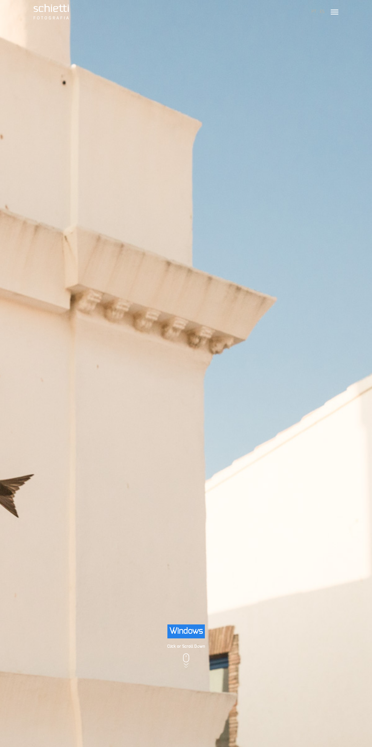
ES (322, 12)
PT (314, 12)
